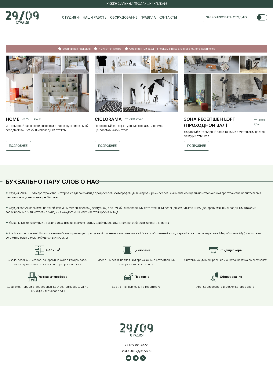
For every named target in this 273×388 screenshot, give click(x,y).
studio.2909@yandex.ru (136, 357)
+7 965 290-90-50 (136, 351)
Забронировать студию (225, 18)
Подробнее (19, 147)
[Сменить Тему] (261, 18)
